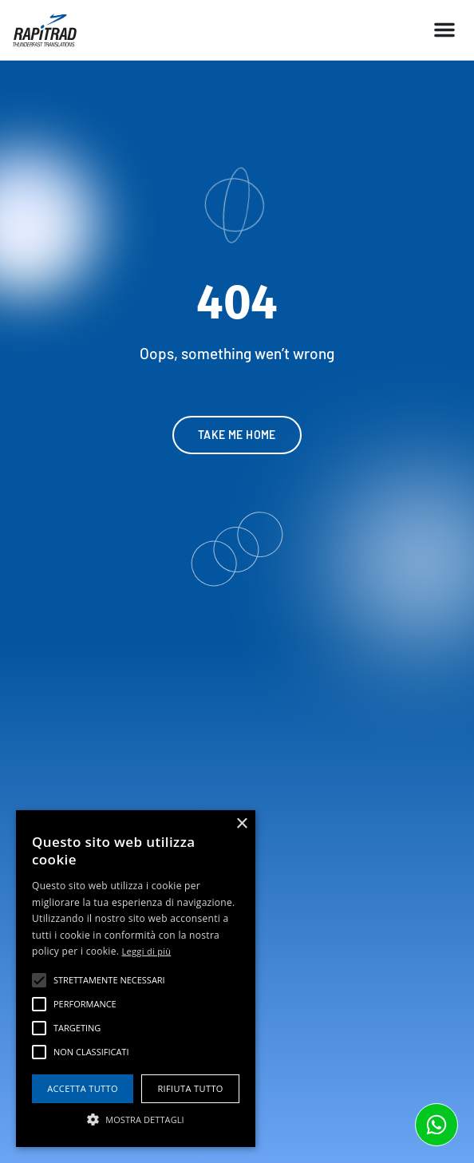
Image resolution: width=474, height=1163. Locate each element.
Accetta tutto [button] (82, 1088)
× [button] (241, 824)
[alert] (135, 978)
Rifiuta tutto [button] (190, 1088)
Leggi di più (147, 951)
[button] (444, 29)
